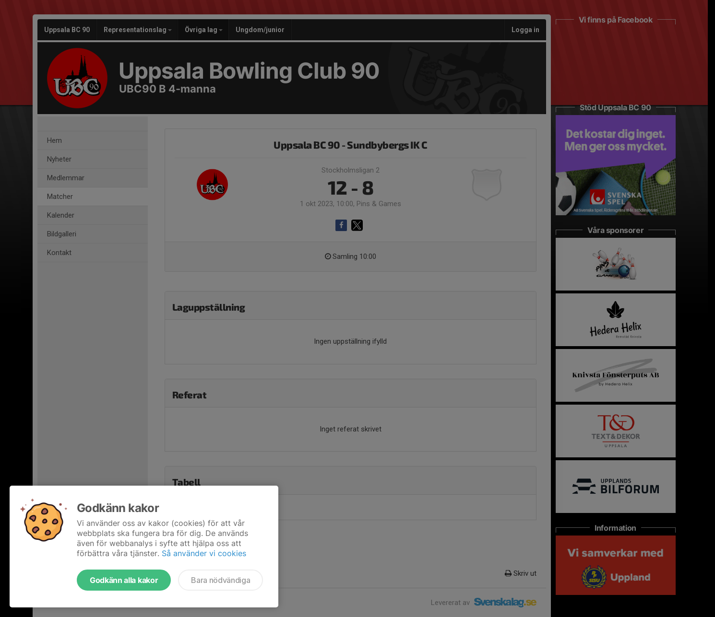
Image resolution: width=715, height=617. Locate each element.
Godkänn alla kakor (124, 580)
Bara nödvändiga (220, 580)
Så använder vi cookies (204, 553)
